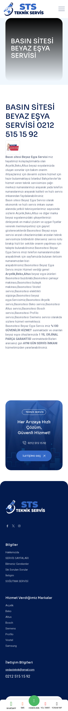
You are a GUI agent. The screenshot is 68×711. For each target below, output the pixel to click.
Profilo (9, 634)
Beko (8, 611)
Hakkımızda (12, 552)
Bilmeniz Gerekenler (17, 564)
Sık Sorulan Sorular (16, 569)
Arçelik (9, 605)
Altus (8, 617)
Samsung (11, 645)
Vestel (9, 640)
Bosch (9, 622)
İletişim (9, 575)
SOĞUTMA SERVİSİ (16, 581)
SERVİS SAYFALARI (17, 558)
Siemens (10, 628)
